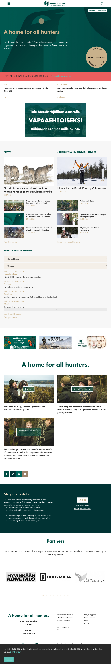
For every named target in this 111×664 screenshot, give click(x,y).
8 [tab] (68, 596)
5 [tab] (58, 596)
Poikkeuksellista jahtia (88, 201)
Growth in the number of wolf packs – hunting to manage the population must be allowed (28, 192)
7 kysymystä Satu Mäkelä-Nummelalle (90, 229)
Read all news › (11, 241)
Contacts (60, 630)
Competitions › (10, 317)
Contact (28, 624)
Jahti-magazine (63, 627)
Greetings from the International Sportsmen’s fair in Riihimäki (26, 89)
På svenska (102, 10)
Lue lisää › (7, 97)
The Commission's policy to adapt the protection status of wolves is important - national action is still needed (38, 217)
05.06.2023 (62, 84)
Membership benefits (65, 617)
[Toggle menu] (9, 3)
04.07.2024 (8, 195)
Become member (63, 620)
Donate (87, 624)
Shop (86, 620)
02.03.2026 (84, 232)
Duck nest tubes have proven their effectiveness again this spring (82, 89)
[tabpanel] (21, 577)
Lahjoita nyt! (96, 50)
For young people (90, 614)
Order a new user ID (82, 505)
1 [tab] (43, 596)
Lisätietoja (15, 652)
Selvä (9, 659)
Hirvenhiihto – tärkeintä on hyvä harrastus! (82, 188)
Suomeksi (92, 10)
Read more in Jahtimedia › (69, 241)
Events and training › (13, 313)
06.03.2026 (84, 219)
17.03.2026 (61, 192)
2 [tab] (47, 596)
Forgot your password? (82, 508)
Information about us (65, 614)
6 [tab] (61, 596)
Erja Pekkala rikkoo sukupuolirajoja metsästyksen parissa (93, 215)
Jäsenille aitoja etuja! (61, 76)
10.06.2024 (8, 84)
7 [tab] (65, 596)
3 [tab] (50, 596)
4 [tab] (54, 596)
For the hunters (89, 617)
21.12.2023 (30, 219)
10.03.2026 (84, 203)
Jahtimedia (61, 624)
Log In (82, 500)
